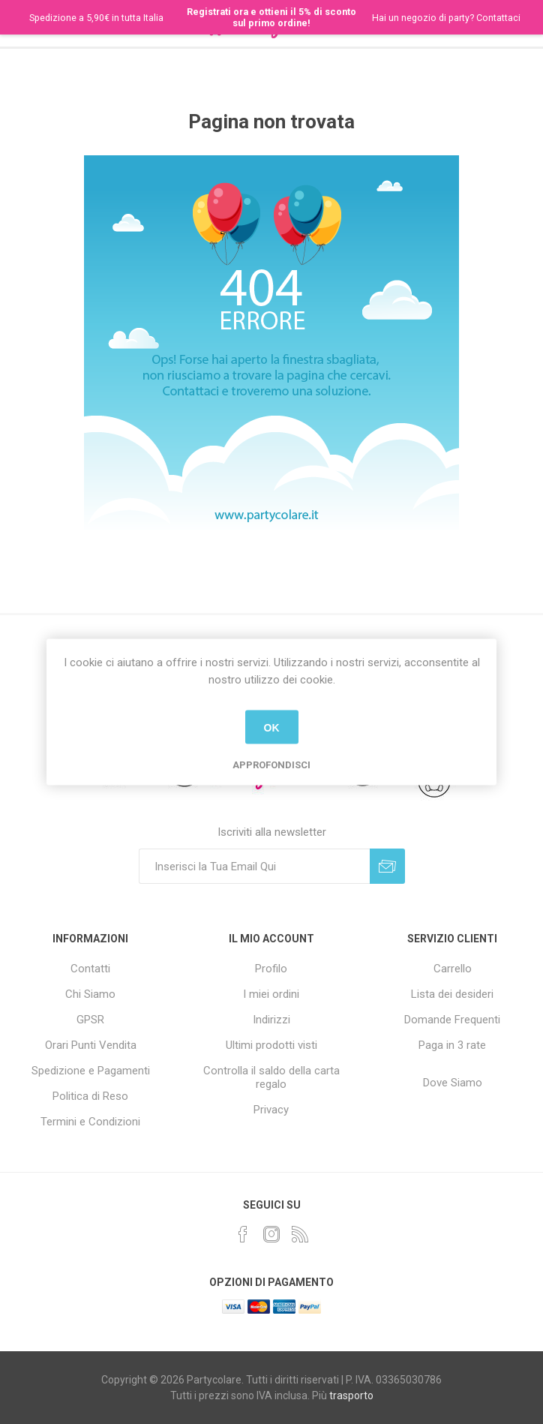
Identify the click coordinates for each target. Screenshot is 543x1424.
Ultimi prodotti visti (271, 1045)
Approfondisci (271, 765)
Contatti (90, 968)
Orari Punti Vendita (90, 1045)
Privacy (271, 1109)
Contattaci (498, 17)
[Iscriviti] (254, 866)
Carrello (453, 968)
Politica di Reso (90, 1096)
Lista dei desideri (452, 994)
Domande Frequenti (452, 1019)
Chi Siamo (90, 994)
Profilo (271, 968)
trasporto (351, 1395)
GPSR (90, 1019)
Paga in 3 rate (452, 1045)
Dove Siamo (452, 1082)
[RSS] (300, 1234)
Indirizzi (271, 1019)
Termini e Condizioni (90, 1121)
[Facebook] (243, 1234)
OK (272, 727)
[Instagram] (272, 1234)
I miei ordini (271, 994)
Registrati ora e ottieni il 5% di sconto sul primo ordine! (271, 17)
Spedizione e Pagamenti (91, 1070)
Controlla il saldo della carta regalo (271, 1077)
